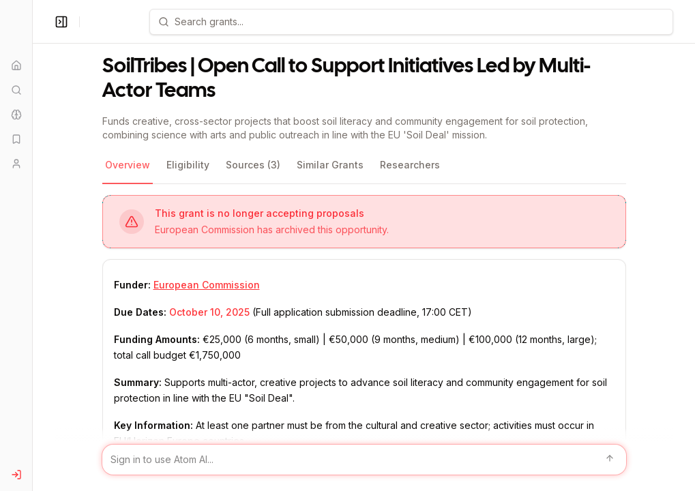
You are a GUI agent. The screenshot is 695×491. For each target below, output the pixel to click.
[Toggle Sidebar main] (32, 245)
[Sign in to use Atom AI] (364, 460)
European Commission (206, 285)
